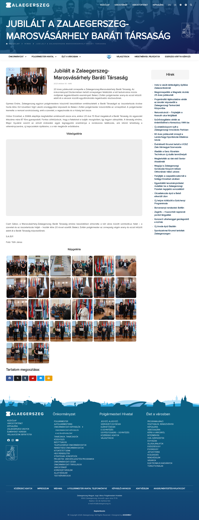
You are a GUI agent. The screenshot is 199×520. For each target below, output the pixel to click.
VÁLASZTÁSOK (123, 57)
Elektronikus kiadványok (159, 463)
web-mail (58, 489)
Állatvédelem (60, 473)
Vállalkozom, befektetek (19, 435)
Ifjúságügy (152, 449)
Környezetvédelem (63, 470)
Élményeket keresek (17, 432)
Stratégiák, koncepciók (65, 456)
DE (175, 5)
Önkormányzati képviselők (67, 427)
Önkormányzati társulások (68, 465)
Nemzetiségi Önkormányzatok (69, 448)
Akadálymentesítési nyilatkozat (169, 489)
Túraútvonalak (155, 466)
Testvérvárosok (62, 476)
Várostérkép (120, 5)
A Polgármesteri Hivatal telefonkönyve (87, 489)
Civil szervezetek (155, 438)
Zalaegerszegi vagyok (18, 429)
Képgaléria (158, 5)
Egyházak (152, 441)
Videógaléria (153, 430)
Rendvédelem (153, 458)
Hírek (28, 43)
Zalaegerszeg (27, 5)
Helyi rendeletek (62, 453)
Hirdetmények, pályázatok (147, 57)
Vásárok (151, 460)
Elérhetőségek (108, 427)
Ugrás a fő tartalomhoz (186, 1)
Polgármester (61, 421)
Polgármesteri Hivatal (43, 57)
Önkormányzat (16, 57)
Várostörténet (140, 5)
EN (169, 5)
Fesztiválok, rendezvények (160, 424)
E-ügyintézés (107, 430)
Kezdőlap (104, 5)
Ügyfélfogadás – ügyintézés (115, 433)
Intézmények (153, 435)
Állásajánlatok (155, 444)
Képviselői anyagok (121, 489)
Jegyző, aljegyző (109, 421)
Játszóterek (153, 452)
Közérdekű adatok (110, 435)
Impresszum (43, 489)
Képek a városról (156, 433)
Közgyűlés (59, 440)
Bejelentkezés (99, 511)
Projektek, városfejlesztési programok (74, 459)
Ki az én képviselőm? (63, 433)
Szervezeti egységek (111, 424)
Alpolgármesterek (63, 424)
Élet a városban (70, 57)
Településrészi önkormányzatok (70, 445)
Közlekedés (153, 455)
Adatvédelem (142, 489)
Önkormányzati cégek (65, 462)
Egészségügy (154, 446)
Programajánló (155, 421)
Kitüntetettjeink (62, 451)
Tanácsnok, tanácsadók (66, 437)
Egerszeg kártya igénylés (177, 57)
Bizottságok (60, 442)
